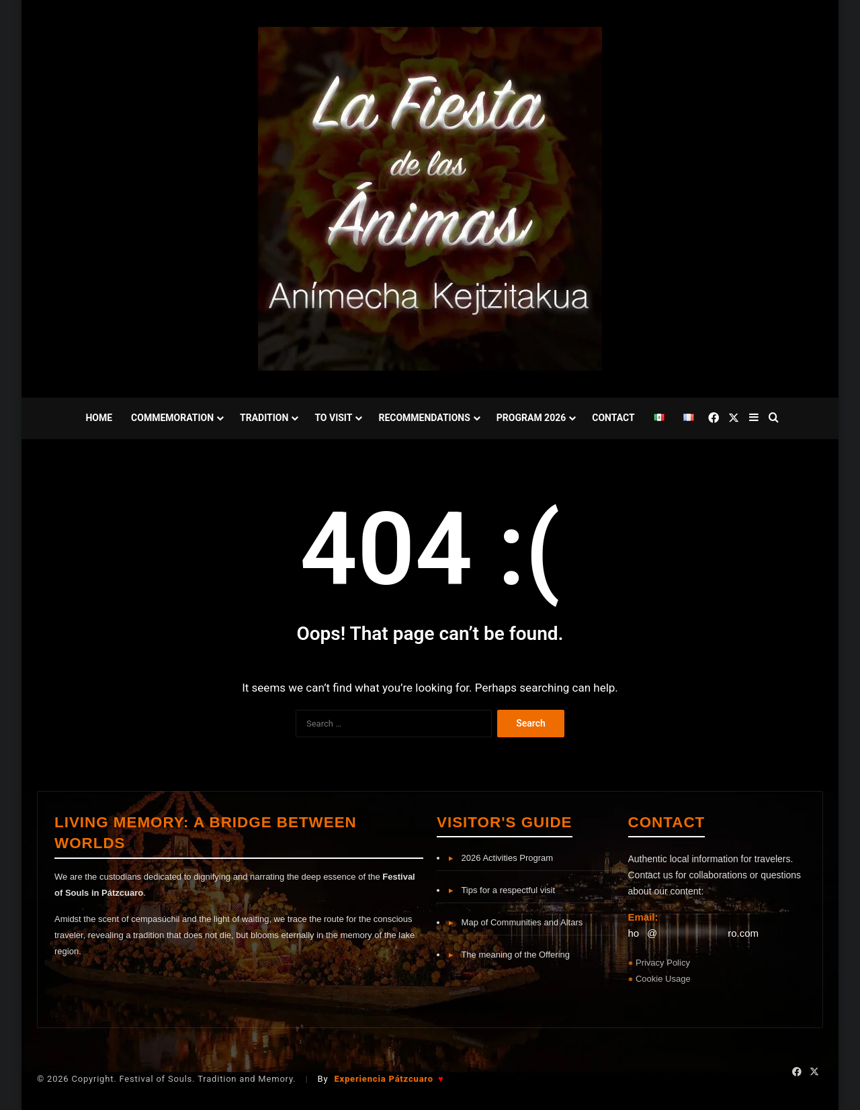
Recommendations (424, 417)
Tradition (264, 417)
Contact (613, 417)
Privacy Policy (663, 963)
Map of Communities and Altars (516, 922)
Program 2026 (531, 417)
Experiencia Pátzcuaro (388, 1079)
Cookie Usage (663, 979)
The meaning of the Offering (509, 955)
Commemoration (172, 417)
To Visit (333, 417)
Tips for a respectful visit (502, 890)
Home (98, 417)
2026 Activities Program (501, 858)
